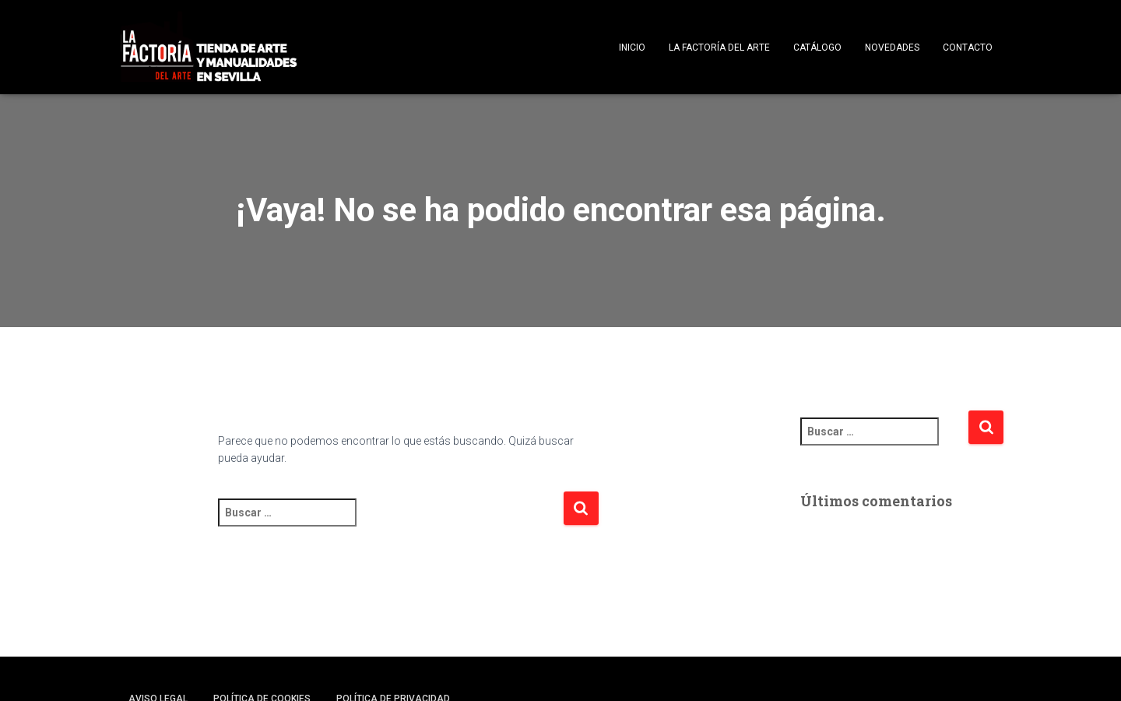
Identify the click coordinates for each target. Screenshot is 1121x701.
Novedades (892, 47)
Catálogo (817, 47)
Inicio (632, 47)
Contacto (968, 47)
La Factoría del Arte (719, 47)
